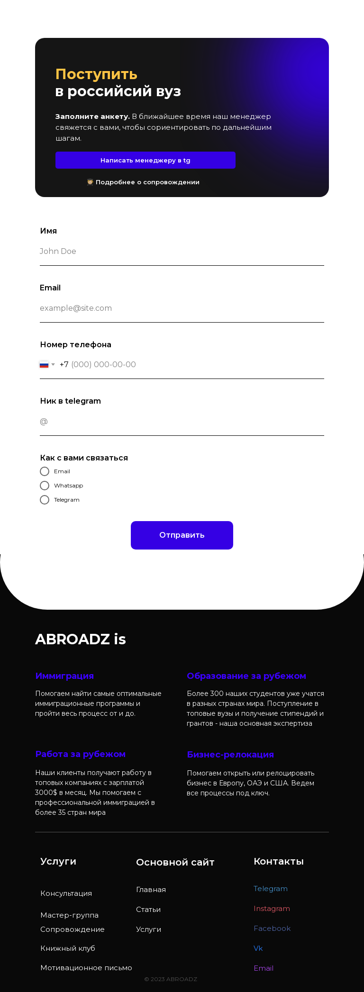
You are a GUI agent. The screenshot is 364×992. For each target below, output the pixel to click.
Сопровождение (72, 929)
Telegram (271, 888)
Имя (48, 230)
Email (50, 287)
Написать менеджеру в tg (145, 160)
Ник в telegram (70, 401)
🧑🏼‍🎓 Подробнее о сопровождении (143, 182)
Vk (258, 948)
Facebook (272, 928)
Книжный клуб (67, 948)
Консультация (66, 893)
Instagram (272, 908)
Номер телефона (75, 344)
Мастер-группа (69, 915)
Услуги (148, 929)
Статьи (148, 909)
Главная (151, 889)
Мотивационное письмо (86, 967)
